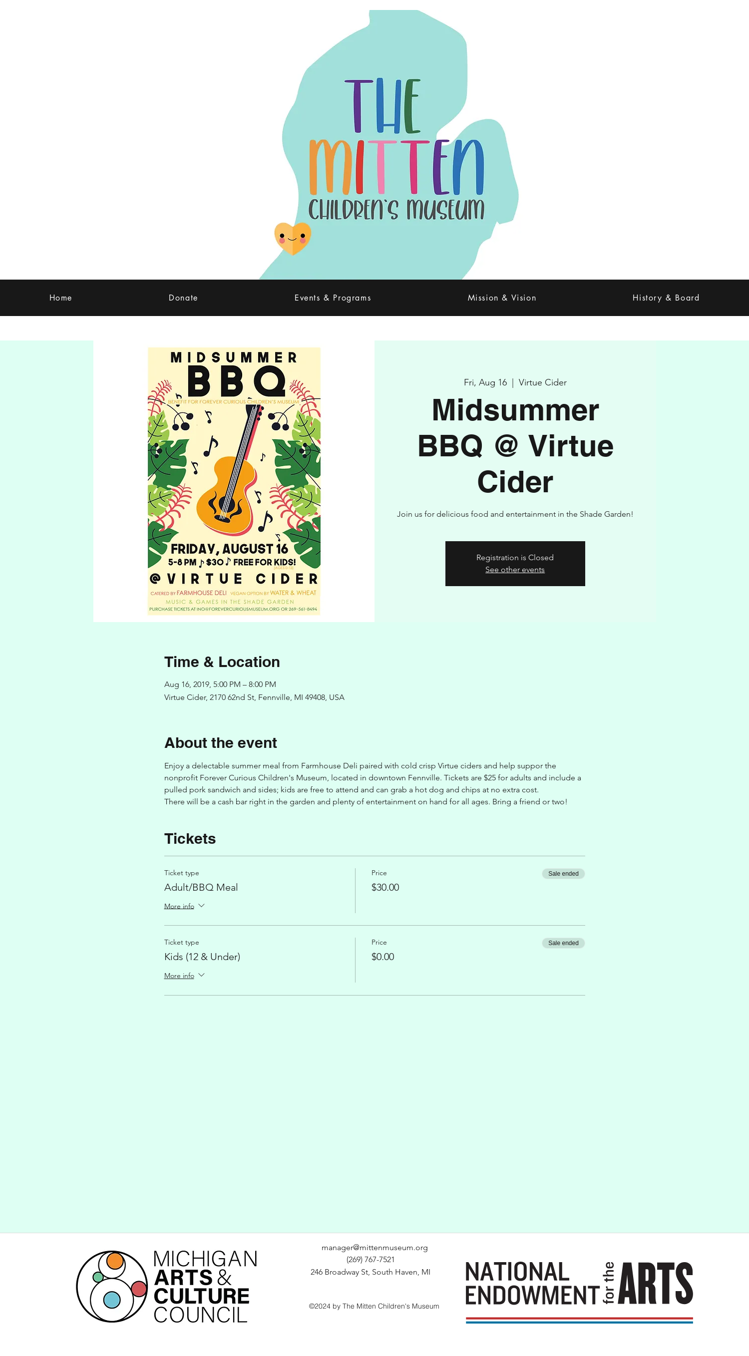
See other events (515, 569)
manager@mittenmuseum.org (375, 1247)
